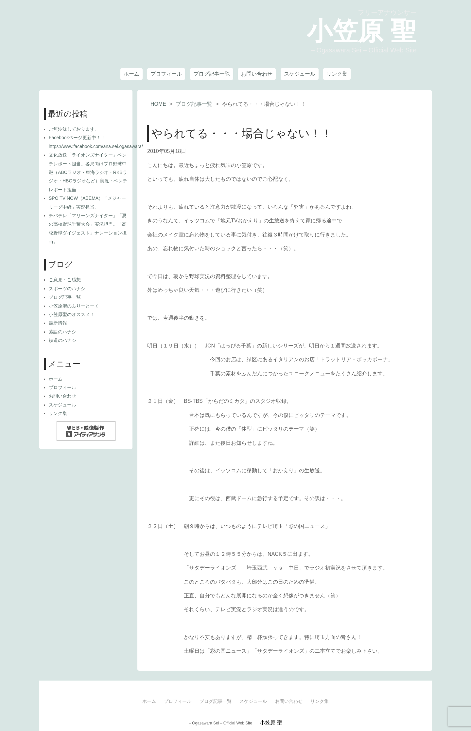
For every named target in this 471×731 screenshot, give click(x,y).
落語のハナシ (62, 331)
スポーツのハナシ (67, 288)
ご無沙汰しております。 (74, 129)
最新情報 (58, 323)
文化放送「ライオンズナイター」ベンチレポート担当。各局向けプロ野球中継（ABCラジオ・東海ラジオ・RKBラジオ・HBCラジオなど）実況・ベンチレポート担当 (88, 172)
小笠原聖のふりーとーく (74, 306)
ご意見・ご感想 (65, 279)
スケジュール (299, 74)
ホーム (131, 74)
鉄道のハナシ (62, 340)
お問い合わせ (256, 74)
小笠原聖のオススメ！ (72, 314)
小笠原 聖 (359, 30)
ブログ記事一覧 (211, 74)
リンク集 (336, 74)
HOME (158, 104)
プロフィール (166, 74)
